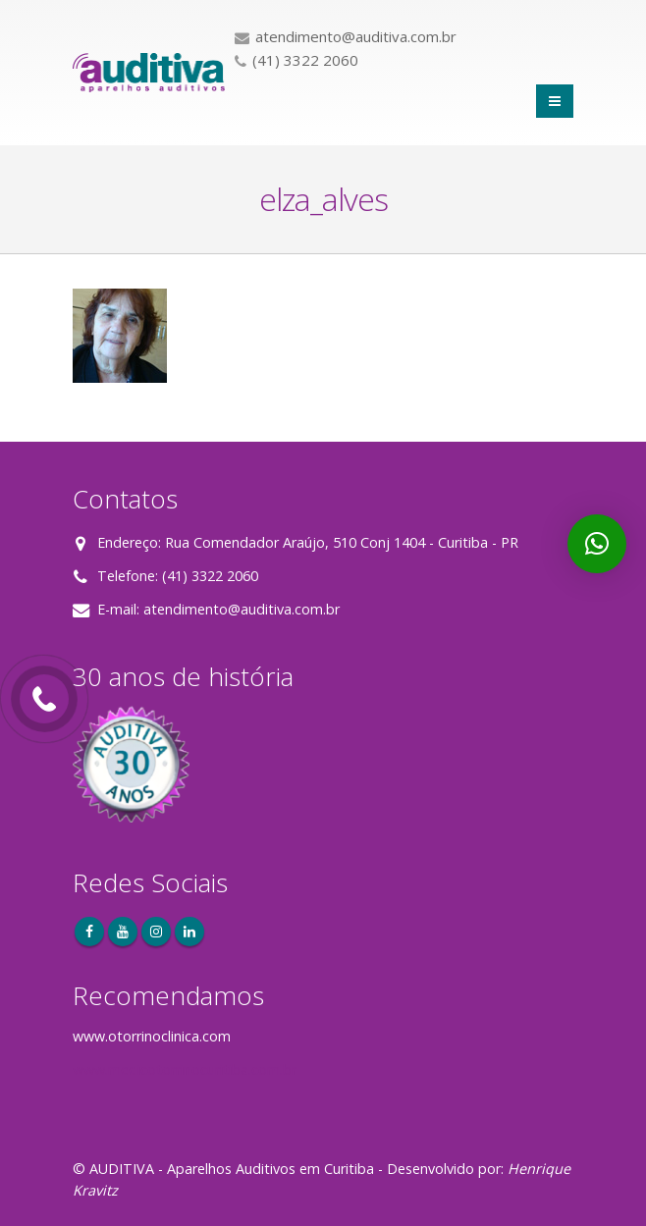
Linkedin (189, 931)
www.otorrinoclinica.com (152, 1036)
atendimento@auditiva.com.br (241, 609)
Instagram (156, 931)
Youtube (122, 931)
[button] (596, 543)
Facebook (89, 931)
